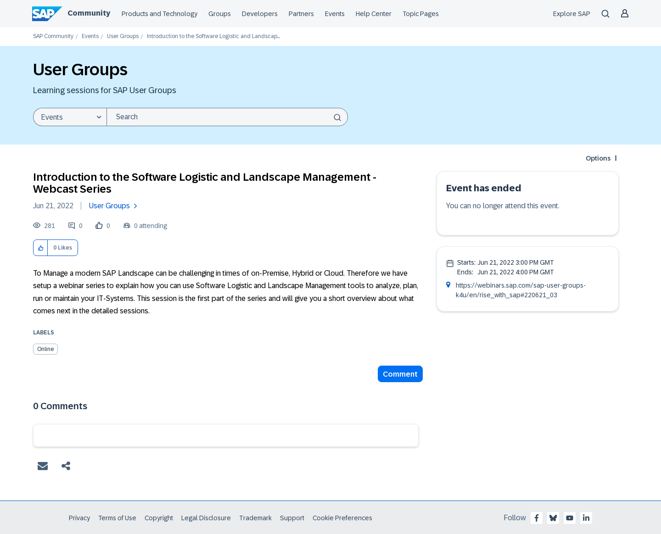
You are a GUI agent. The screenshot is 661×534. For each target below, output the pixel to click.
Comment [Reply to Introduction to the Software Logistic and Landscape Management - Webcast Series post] (400, 374)
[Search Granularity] (69, 117)
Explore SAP (571, 13)
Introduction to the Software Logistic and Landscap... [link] (213, 36)
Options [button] (598, 158)
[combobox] (227, 117)
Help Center (374, 13)
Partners (301, 13)
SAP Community (53, 36)
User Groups (123, 36)
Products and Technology (159, 13)
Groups (219, 13)
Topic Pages (421, 13)
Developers (260, 13)
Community (88, 13)
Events (335, 13)
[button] (41, 248)
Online (45, 349)
